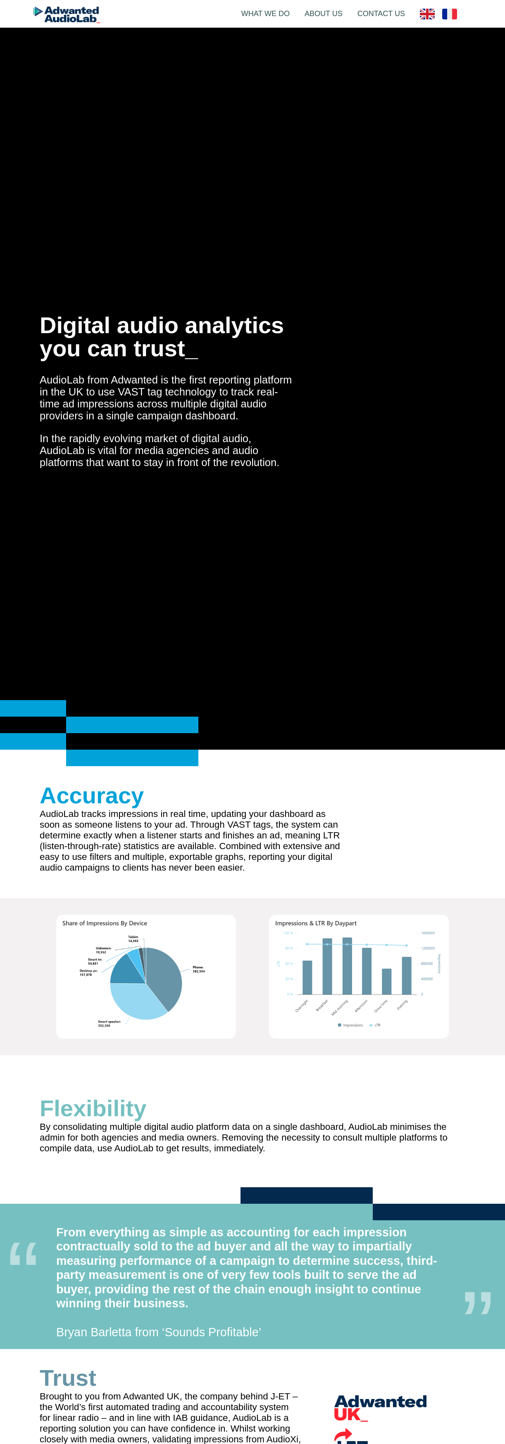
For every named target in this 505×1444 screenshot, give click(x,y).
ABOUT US (324, 13)
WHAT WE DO (265, 13)
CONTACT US (381, 13)
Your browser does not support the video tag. (403, 789)
